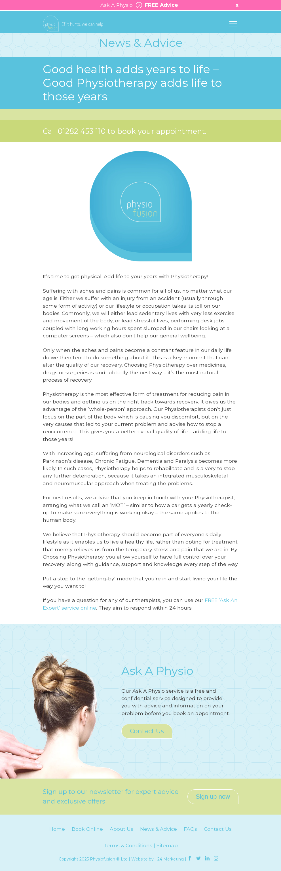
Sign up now (213, 796)
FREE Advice (155, 5)
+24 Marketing (169, 859)
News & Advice (158, 829)
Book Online (87, 829)
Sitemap (167, 845)
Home (57, 829)
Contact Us (147, 731)
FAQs (190, 829)
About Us (121, 829)
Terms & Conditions (127, 845)
